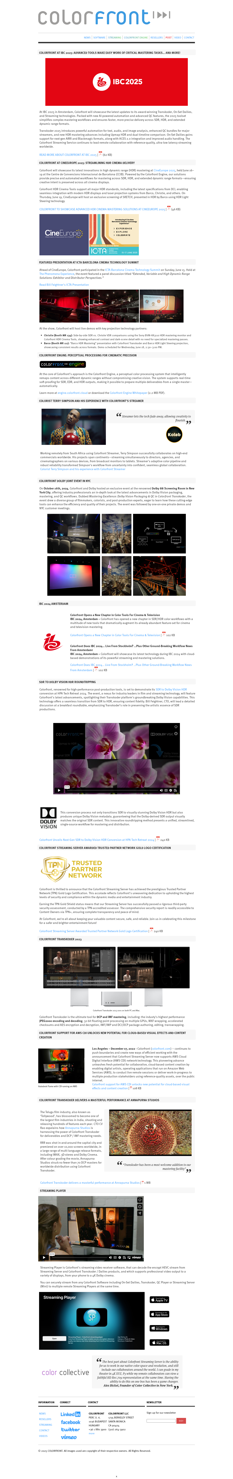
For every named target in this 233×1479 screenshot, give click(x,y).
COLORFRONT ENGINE (136, 37)
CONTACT (189, 37)
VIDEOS (43, 1436)
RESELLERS (157, 37)
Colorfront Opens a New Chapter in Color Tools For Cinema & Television (115, 635)
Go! (181, 1421)
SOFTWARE (99, 37)
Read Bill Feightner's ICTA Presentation (64, 284)
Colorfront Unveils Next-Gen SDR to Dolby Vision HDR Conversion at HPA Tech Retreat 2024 (96, 839)
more (91, 1433)
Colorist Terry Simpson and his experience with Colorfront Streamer (82, 469)
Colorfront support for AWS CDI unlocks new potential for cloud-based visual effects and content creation (140, 1086)
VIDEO (177, 37)
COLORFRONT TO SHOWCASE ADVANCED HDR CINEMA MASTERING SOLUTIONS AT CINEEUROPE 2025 (102, 209)
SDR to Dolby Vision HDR (171, 689)
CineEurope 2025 (164, 170)
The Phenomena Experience (56, 273)
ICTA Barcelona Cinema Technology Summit (132, 269)
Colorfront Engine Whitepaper (128, 392)
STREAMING (114, 37)
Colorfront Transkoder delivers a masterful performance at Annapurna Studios (90, 1182)
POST (168, 37)
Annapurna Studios (77, 1127)
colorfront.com (161, 1048)
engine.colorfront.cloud (73, 392)
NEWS (87, 37)
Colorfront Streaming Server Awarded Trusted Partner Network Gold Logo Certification (93, 931)
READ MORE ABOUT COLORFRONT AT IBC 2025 (68, 154)
